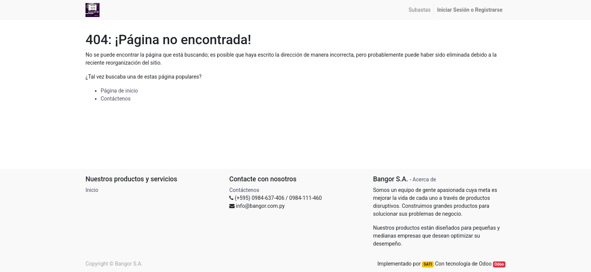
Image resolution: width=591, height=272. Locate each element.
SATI (428, 264)
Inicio (92, 190)
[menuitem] (420, 10)
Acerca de (424, 179)
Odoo (499, 264)
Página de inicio (119, 91)
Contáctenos (116, 99)
